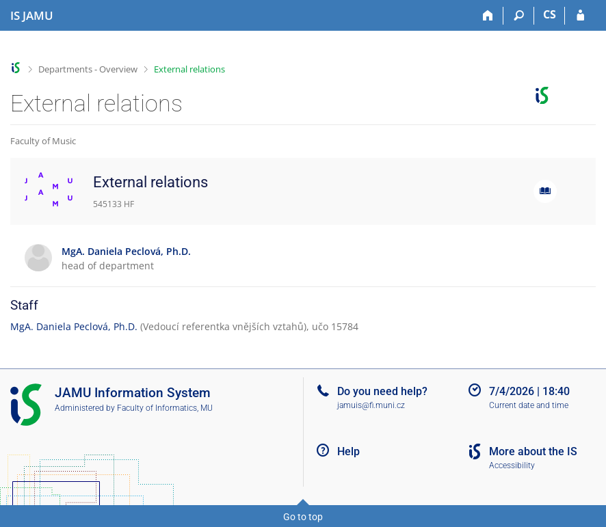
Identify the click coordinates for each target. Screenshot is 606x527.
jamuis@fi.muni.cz (371, 405)
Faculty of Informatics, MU (165, 408)
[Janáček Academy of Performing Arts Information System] (31, 16)
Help (348, 451)
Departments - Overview (87, 69)
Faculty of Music (43, 141)
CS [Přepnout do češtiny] (549, 14)
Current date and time (528, 405)
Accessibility (512, 465)
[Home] (488, 16)
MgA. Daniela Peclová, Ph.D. (73, 326)
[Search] (518, 16)
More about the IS (533, 451)
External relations (189, 69)
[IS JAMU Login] (580, 16)
